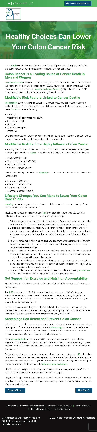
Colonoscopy (55, 327)
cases (33, 152)
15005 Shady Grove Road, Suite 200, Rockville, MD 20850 (21, 421)
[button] (9, 3)
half (44, 213)
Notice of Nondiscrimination (32, 406)
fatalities (43, 172)
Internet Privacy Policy (40, 409)
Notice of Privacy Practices (60, 406)
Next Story (83, 390)
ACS (11, 292)
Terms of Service (83, 406)
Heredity (9, 204)
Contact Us (11, 406)
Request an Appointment (77, 3)
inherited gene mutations (54, 364)
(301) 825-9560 (20, 3)
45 (79, 354)
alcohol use (84, 270)
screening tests (18, 339)
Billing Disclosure (62, 409)
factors (14, 109)
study (14, 65)
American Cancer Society (48, 89)
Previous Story (14, 390)
